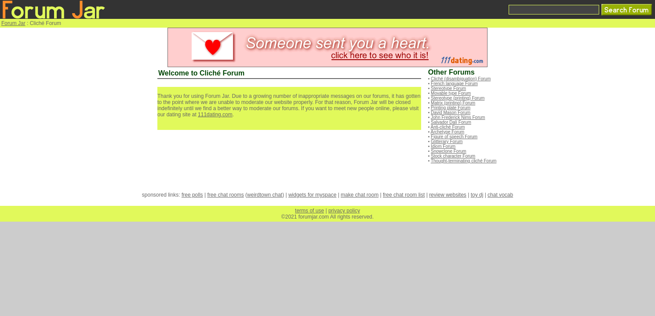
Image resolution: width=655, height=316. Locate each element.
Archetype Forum (448, 131)
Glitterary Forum (446, 141)
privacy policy (344, 211)
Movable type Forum (451, 93)
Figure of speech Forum (454, 136)
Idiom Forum (443, 146)
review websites (447, 195)
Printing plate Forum (450, 107)
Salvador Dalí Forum (451, 122)
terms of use (309, 211)
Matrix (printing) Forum (453, 103)
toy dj (477, 195)
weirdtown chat (264, 195)
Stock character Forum (453, 156)
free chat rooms (225, 195)
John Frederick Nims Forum (458, 117)
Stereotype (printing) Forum (457, 98)
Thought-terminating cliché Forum (464, 160)
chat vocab (500, 195)
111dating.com (215, 114)
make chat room (359, 195)
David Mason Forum (450, 112)
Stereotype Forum (448, 88)
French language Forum (454, 83)
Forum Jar (13, 23)
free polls (192, 195)
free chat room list (404, 195)
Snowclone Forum (448, 151)
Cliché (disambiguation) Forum (461, 78)
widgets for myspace (312, 195)
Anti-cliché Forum (448, 127)
